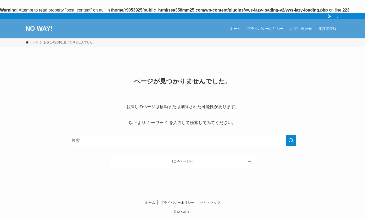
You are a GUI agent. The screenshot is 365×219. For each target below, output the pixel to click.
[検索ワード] (182, 140)
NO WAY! (39, 28)
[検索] (336, 16)
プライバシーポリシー (177, 203)
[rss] (329, 16)
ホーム (150, 203)
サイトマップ (210, 203)
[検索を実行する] (291, 140)
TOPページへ (182, 161)
